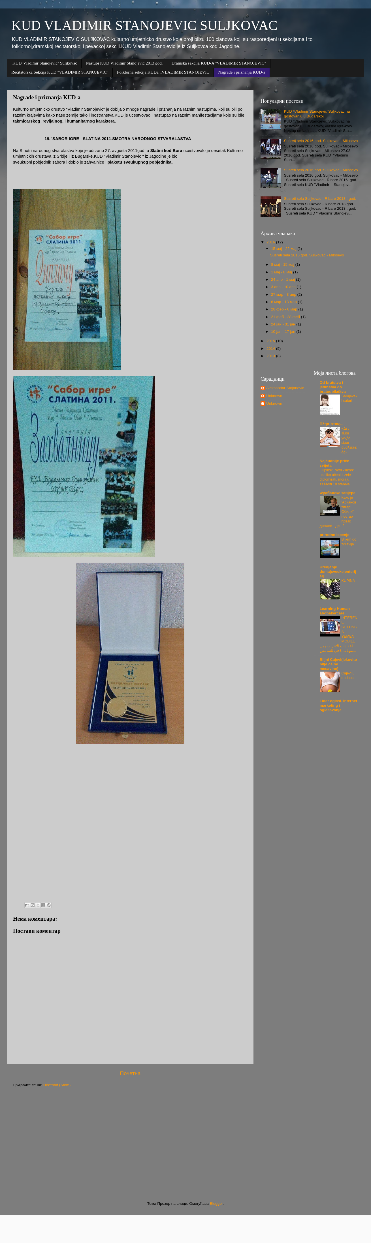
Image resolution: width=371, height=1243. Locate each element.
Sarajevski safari (349, 398)
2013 (271, 356)
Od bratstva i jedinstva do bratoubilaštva (333, 387)
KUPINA (348, 580)
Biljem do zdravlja (349, 541)
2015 (271, 341)
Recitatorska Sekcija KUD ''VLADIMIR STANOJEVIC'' (59, 72)
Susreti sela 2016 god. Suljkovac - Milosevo (321, 141)
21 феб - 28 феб (286, 317)
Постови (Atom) (57, 1085)
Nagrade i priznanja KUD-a (241, 72)
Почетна (130, 1073)
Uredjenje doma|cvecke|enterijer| (338, 571)
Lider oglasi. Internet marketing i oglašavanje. (338, 705)
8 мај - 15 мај (283, 264)
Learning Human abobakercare (335, 611)
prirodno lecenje (334, 535)
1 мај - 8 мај (282, 272)
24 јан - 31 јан (283, 324)
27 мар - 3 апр (284, 294)
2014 (271, 348)
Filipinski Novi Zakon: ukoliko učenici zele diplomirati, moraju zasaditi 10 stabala (337, 477)
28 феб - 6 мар (284, 309)
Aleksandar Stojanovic (285, 388)
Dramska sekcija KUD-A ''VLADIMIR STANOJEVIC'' (218, 63)
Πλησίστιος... (332, 424)
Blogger (216, 1203)
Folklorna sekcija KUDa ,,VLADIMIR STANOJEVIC (163, 72)
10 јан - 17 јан (283, 331)
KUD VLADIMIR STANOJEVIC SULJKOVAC (144, 25)
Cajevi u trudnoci (348, 675)
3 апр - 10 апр (284, 287)
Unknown (274, 396)
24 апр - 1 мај (283, 279)
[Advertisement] (183, 1144)
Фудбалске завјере (337, 493)
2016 (271, 242)
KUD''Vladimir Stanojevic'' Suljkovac (44, 63)
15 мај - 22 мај (284, 249)
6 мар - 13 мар (284, 302)
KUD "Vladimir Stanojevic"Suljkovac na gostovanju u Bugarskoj (317, 113)
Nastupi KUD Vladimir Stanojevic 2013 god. (124, 63)
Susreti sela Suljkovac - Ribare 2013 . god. (320, 198)
